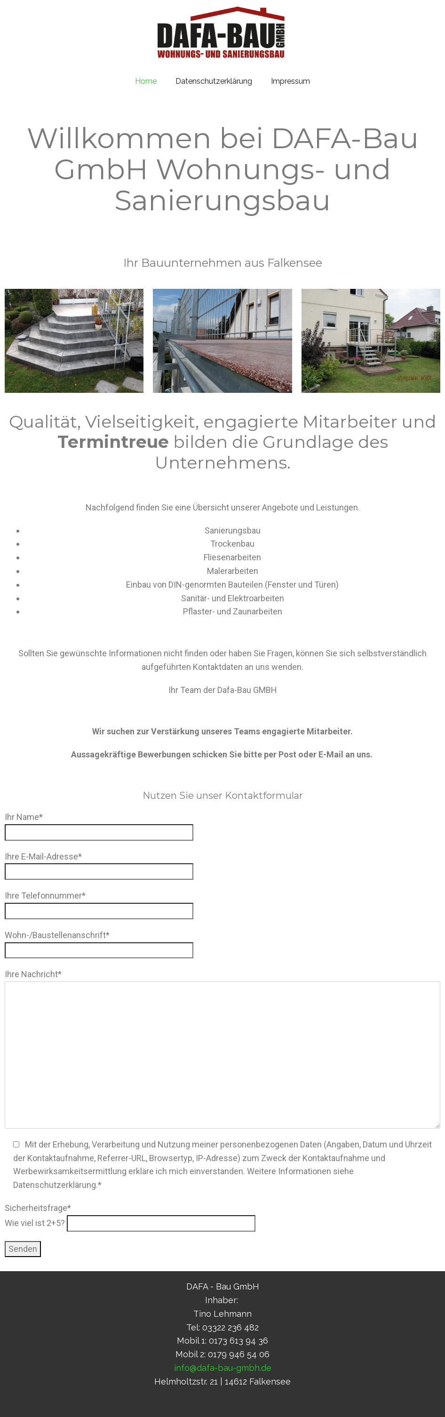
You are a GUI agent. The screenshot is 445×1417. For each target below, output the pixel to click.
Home (146, 81)
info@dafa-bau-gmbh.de (222, 1368)
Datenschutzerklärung (213, 81)
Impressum (290, 81)
